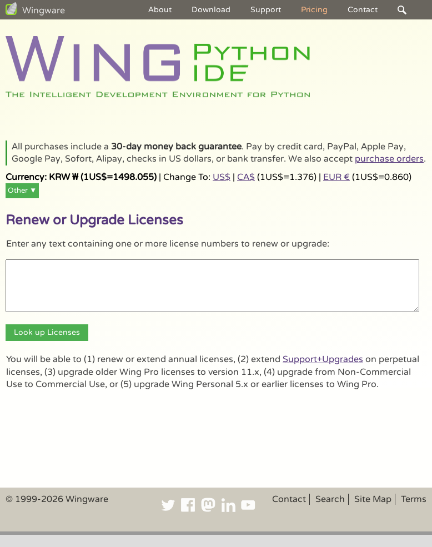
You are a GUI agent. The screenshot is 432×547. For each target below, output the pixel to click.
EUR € (336, 177)
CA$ (246, 177)
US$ (221, 177)
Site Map (372, 499)
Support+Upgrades (323, 359)
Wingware (43, 10)
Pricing (314, 9)
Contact (363, 9)
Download (211, 9)
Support (265, 9)
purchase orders (389, 158)
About (160, 9)
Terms (413, 499)
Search (330, 499)
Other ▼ (22, 190)
